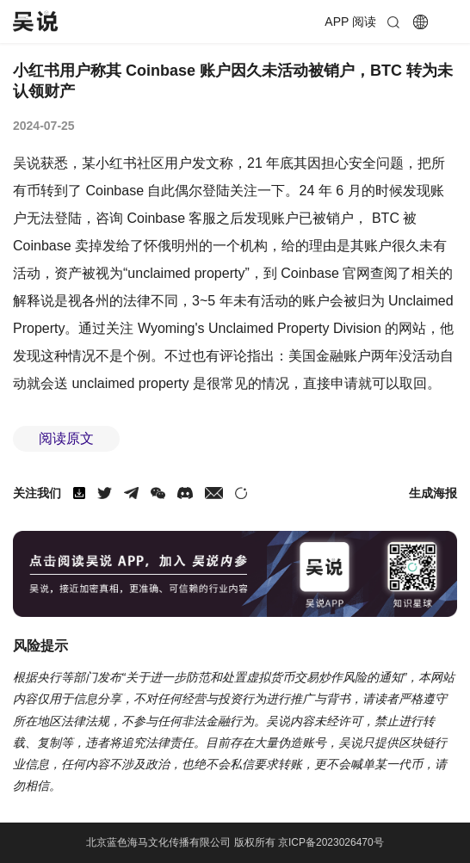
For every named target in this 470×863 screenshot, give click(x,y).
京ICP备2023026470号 (331, 842)
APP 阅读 (350, 21)
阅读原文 (66, 438)
